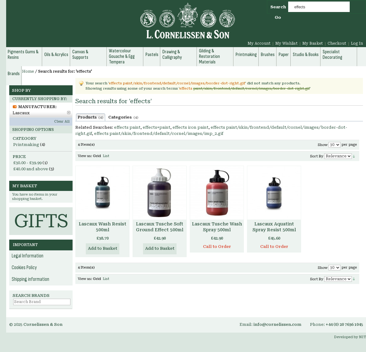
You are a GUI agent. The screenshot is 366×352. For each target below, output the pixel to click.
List (106, 156)
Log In (357, 43)
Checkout (337, 43)
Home (28, 71)
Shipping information (30, 279)
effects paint (127, 127)
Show (323, 145)
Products (90, 117)
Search (278, 7)
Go (278, 17)
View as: (85, 156)
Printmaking (26, 144)
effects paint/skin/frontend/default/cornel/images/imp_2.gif (158, 133)
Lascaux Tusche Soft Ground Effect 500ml (159, 226)
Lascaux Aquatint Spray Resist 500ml (274, 226)
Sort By (316, 156)
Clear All (62, 121)
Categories (123, 117)
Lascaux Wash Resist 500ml (102, 226)
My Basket (312, 43)
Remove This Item (68, 112)
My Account (259, 43)
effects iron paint (191, 127)
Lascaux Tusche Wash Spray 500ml (217, 226)
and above (30, 169)
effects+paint (156, 127)
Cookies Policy (24, 268)
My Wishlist (286, 43)
